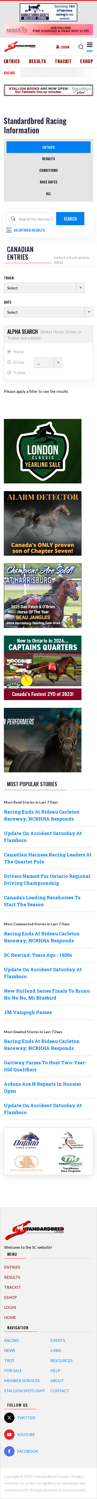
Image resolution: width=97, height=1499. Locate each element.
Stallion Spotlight (24, 1390)
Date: (8, 302)
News (9, 1350)
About (57, 1380)
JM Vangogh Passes (28, 1012)
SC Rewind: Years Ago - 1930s (38, 955)
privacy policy (75, 1490)
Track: (9, 277)
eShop (86, 61)
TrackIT (63, 61)
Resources (61, 1360)
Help (55, 1370)
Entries (12, 61)
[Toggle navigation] (89, 47)
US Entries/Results (29, 230)
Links (55, 1350)
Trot (9, 1360)
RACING (9, 72)
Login (65, 47)
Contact (59, 1390)
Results (37, 61)
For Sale (13, 1370)
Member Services (22, 1380)
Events (57, 1340)
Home (10, 1317)
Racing (11, 1340)
